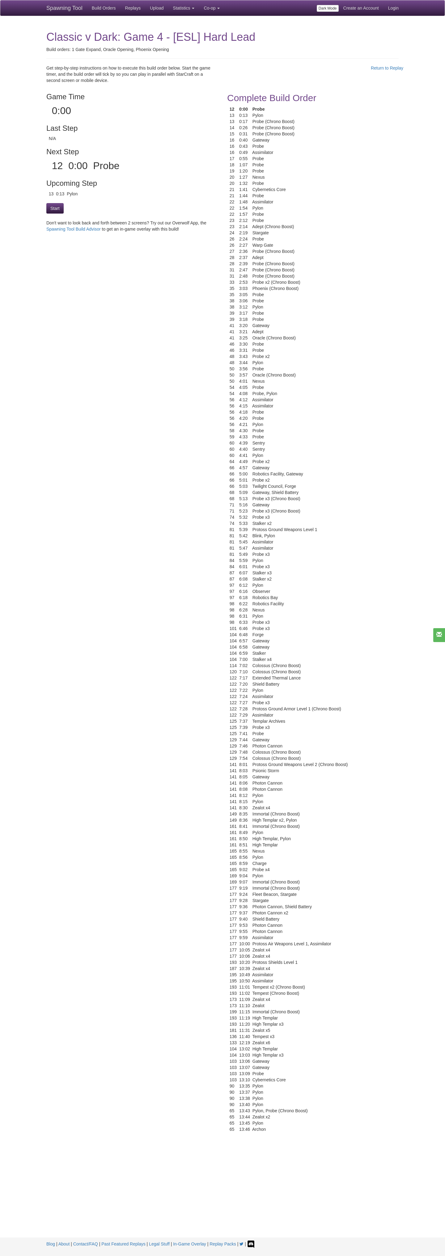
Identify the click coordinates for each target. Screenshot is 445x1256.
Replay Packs (223, 1243)
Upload (156, 8)
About (64, 1243)
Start (55, 208)
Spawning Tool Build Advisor (73, 229)
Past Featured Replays (123, 1243)
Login (393, 8)
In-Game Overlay (189, 1243)
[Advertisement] (222, 1191)
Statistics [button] (184, 8)
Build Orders (104, 8)
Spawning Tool (64, 8)
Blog (50, 1243)
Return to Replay (387, 68)
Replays (133, 8)
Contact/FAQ (85, 1243)
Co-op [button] (212, 8)
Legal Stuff (159, 1243)
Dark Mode (328, 8)
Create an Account (361, 8)
